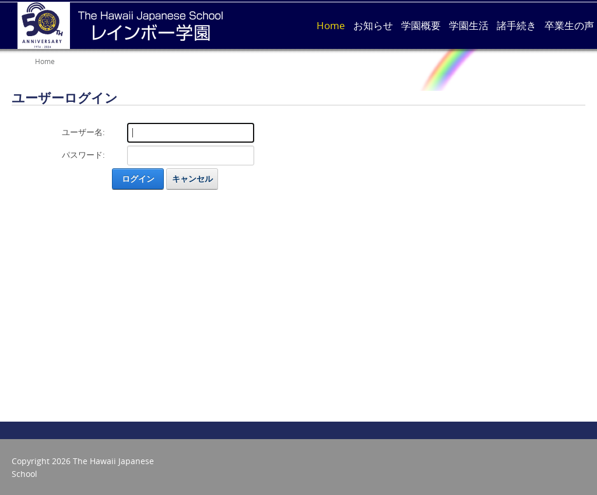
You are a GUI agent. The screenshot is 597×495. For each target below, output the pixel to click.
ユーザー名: (83, 131)
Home (331, 25)
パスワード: (83, 154)
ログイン (138, 178)
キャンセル (192, 178)
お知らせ (373, 25)
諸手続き (516, 25)
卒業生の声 (569, 25)
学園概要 (421, 25)
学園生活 (469, 25)
